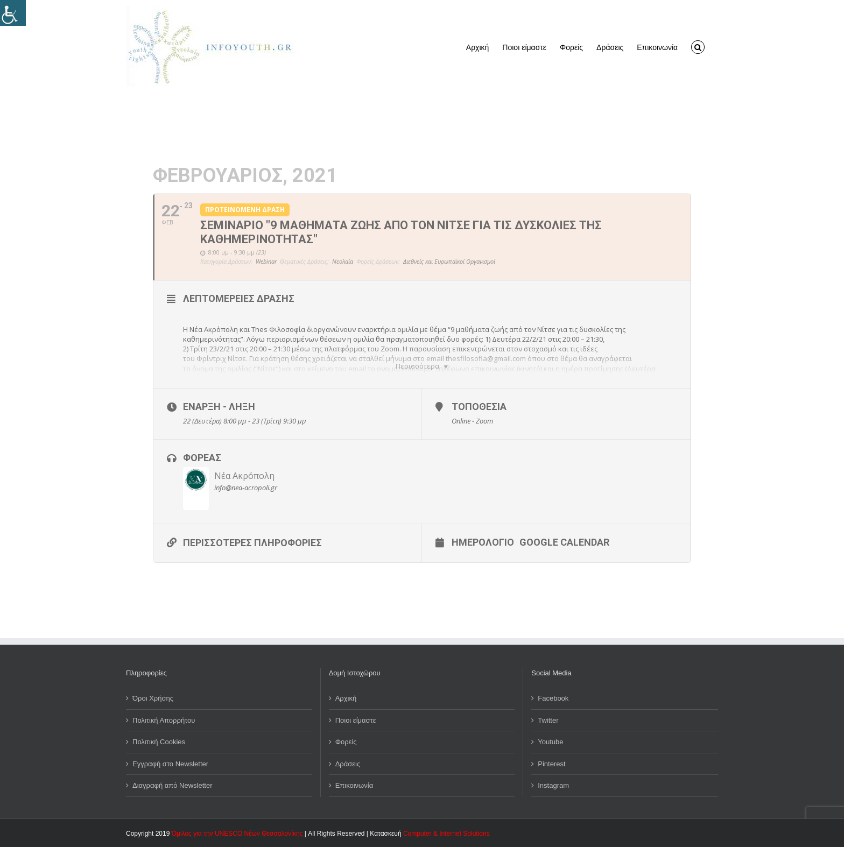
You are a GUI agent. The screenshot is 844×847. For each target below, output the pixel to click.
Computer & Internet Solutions (446, 833)
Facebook (553, 698)
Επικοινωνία (354, 785)
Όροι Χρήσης (152, 698)
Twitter (548, 720)
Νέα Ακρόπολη (244, 476)
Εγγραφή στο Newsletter (170, 764)
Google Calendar (564, 542)
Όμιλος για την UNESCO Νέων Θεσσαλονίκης (237, 833)
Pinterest (551, 764)
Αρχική (346, 698)
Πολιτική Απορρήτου (163, 720)
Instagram (553, 785)
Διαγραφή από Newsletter (172, 785)
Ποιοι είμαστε (355, 720)
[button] (698, 46)
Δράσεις (348, 764)
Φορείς (346, 742)
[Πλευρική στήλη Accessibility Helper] (13, 13)
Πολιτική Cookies (158, 742)
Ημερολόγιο (483, 542)
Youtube (550, 742)
